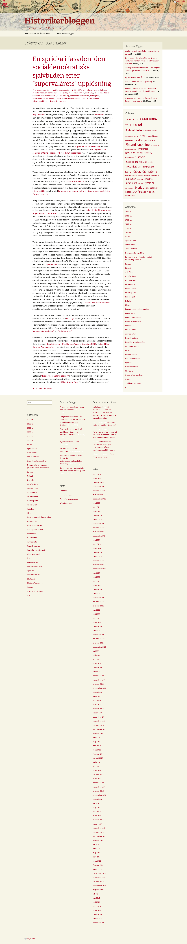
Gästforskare (130, 276)
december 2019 (99, 717)
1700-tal (128, 220)
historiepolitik (130, 292)
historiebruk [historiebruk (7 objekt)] (132, 162)
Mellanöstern (130, 330)
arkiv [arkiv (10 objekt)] (140, 135)
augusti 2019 (98, 733)
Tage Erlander (94, 98)
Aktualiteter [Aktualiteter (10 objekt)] (134, 130)
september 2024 (99, 536)
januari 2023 (97, 593)
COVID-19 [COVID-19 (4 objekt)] (133, 140)
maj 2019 (96, 741)
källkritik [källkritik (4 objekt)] (128, 172)
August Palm (99, 90)
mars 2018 (97, 770)
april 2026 (97, 474)
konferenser (130, 313)
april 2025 (97, 507)
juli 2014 (96, 894)
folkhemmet (79, 93)
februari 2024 (98, 552)
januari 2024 (97, 556)
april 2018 (97, 766)
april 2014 (97, 906)
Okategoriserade (62, 90)
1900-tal (128, 228)
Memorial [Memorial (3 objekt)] (140, 175)
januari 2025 (97, 519)
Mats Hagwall (98, 407)
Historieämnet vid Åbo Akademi (37, 33)
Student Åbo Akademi (134, 375)
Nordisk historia (131, 338)
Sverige (84, 98)
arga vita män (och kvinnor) (87, 146)
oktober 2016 (98, 791)
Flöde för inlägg (66, 495)
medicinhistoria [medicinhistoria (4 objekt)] (131, 175)
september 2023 (99, 569)
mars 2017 (97, 778)
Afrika (127, 236)
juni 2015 (96, 848)
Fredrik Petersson (58, 101)
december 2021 (99, 634)
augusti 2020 (98, 692)
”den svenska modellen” (43, 331)
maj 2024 (96, 540)
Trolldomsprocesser (133, 383)
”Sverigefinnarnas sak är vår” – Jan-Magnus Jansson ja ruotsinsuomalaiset (72, 432)
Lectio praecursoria (133, 321)
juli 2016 (96, 803)
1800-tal (128, 224)
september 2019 (99, 729)
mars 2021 (97, 663)
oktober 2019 (98, 725)
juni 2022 (96, 610)
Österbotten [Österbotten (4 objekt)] (130, 195)
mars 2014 (97, 910)
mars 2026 (97, 478)
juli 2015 (96, 844)
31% (80, 90)
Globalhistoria (130, 280)
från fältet (129, 272)
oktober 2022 (98, 606)
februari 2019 (98, 754)
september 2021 (99, 647)
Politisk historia (131, 354)
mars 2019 (97, 750)
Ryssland (128, 362)
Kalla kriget (129, 301)
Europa (128, 264)
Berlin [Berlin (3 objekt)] (127, 140)
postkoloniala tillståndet (79, 95)
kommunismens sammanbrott (44, 95)
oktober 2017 (98, 774)
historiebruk (130, 284)
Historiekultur (130, 288)
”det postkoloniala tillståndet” (55, 375)
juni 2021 (96, 651)
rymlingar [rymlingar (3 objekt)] (140, 183)
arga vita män (88, 90)
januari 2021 (97, 671)
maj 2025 (96, 503)
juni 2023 (96, 573)
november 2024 (99, 527)
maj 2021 (96, 655)
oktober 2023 (98, 564)
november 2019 (99, 721)
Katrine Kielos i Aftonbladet (97, 302)
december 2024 (99, 523)
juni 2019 (96, 737)
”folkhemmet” (65, 331)
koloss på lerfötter (101, 93)
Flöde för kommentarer (69, 499)
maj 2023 (96, 577)
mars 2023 (97, 585)
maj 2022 (96, 614)
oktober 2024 (98, 532)
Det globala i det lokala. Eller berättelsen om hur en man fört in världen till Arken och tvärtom (142, 61)
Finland (128, 268)
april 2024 (97, 544)
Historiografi (130, 297)
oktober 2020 (98, 684)
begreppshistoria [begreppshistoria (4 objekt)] (151, 136)
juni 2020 (96, 696)
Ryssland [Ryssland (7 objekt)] (149, 183)
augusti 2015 (98, 840)
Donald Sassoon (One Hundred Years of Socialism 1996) (71, 344)
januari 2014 (97, 918)
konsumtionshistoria (133, 317)
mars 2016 (97, 815)
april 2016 (97, 811)
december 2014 (99, 873)
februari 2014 (98, 914)
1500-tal (128, 212)
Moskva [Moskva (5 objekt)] (149, 178)
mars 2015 (97, 861)
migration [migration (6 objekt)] (130, 178)
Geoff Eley (89, 93)
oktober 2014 (98, 881)
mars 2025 (97, 511)
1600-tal (128, 216)
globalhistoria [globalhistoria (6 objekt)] (133, 152)
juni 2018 (96, 762)
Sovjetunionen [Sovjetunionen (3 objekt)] (129, 188)
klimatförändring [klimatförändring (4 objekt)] (147, 162)
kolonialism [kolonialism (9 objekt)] (133, 166)
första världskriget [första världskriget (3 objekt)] (130, 149)
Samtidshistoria (131, 367)
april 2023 (97, 581)
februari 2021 (98, 667)
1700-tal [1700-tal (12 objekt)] (141, 119)
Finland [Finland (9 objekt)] (130, 144)
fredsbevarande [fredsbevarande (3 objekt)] (154, 145)
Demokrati (99, 114)
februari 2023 (98, 589)
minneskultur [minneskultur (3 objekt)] (141, 179)
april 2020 (97, 700)
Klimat (127, 305)
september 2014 (99, 885)
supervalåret (39, 114)
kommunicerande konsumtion (137, 309)
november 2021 (99, 639)
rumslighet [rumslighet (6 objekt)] (131, 182)
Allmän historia (131, 249)
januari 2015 (97, 869)
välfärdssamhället (39, 101)
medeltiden (129, 325)
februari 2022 (98, 626)
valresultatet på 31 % (74, 181)
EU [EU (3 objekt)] (138, 140)
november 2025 (99, 490)
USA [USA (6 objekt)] (135, 191)
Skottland (129, 371)
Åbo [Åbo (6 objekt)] (140, 191)
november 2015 (99, 828)
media (59, 95)
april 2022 (97, 618)
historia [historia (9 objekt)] (140, 157)
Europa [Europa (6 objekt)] (143, 140)
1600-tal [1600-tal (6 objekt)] (129, 119)
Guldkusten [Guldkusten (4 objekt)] (129, 157)
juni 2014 (96, 898)
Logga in (63, 491)
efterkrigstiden (67, 93)
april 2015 (97, 857)
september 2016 (99, 795)
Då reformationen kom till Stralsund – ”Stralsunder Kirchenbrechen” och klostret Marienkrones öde (104, 412)
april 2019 (97, 746)
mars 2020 (97, 704)
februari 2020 (98, 708)
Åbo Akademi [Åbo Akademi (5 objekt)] (149, 191)
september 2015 (99, 836)
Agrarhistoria (130, 240)
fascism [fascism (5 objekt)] (151, 140)
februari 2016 (98, 820)
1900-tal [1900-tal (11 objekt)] (136, 124)
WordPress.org (66, 503)
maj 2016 (96, 807)
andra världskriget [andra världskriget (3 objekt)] (130, 136)
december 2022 (99, 597)
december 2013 (99, 922)
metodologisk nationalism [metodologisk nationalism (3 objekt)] (151, 175)
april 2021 (97, 659)
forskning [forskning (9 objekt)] (143, 144)
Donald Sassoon (54, 93)
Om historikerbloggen (65, 33)
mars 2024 (97, 548)
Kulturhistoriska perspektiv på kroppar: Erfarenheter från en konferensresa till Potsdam (105, 435)
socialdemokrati (38, 98)
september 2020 (99, 688)
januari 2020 (97, 713)
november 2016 (99, 787)
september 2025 (99, 499)
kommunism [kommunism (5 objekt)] (148, 166)
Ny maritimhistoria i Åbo (134, 77)
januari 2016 (97, 824)
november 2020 (99, 680)
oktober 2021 (98, 643)
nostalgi (66, 95)
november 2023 (99, 560)
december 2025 (99, 486)
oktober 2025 (98, 495)
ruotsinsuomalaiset (133, 358)
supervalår (50, 98)
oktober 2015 (98, 832)
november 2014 (99, 877)
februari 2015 (98, 865)
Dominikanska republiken (135, 253)
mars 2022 (97, 622)
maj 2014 (96, 902)
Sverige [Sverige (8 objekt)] (139, 187)
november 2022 (99, 601)
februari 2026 (98, 482)
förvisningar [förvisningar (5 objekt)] (142, 148)
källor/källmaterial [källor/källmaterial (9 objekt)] (145, 171)
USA (127, 387)
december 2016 (99, 783)
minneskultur (130, 334)
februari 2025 (98, 515)
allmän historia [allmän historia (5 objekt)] (150, 130)
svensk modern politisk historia (68, 98)
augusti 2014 (98, 890)
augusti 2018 (98, 758)
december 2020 (99, 676)
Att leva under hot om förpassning (138, 81)
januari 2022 (97, 630)
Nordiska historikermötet (135, 342)
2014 (75, 90)
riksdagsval (94, 95)
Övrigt (127, 350)
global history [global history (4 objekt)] (146, 153)
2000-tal (128, 232)
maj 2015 (96, 852)
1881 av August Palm (69, 382)
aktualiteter (130, 244)
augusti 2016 (98, 799)
